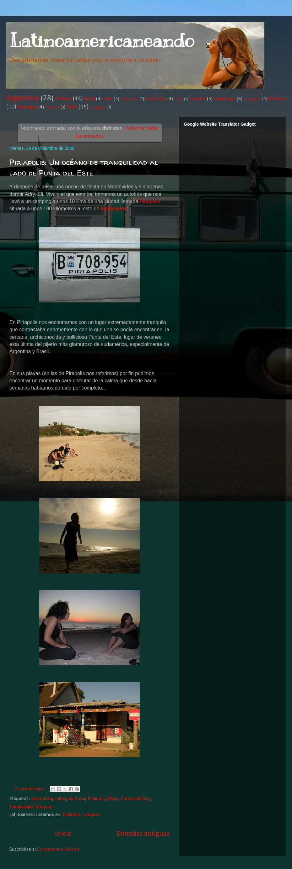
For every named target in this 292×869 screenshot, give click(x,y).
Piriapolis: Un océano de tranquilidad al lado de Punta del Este (83, 167)
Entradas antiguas (143, 834)
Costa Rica (155, 99)
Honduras (252, 99)
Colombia (129, 99)
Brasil (89, 99)
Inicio (63, 834)
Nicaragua (27, 107)
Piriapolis (149, 201)
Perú (71, 107)
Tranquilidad (21, 806)
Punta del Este (135, 798)
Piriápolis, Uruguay (81, 814)
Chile (107, 99)
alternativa (41, 798)
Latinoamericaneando (101, 40)
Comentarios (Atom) (58, 849)
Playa (113, 798)
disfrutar (77, 798)
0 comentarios (29, 789)
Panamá (52, 107)
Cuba (178, 99)
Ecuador (197, 99)
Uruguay (97, 107)
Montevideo (114, 208)
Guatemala (224, 99)
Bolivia (64, 99)
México (277, 99)
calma (60, 798)
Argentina (22, 98)
